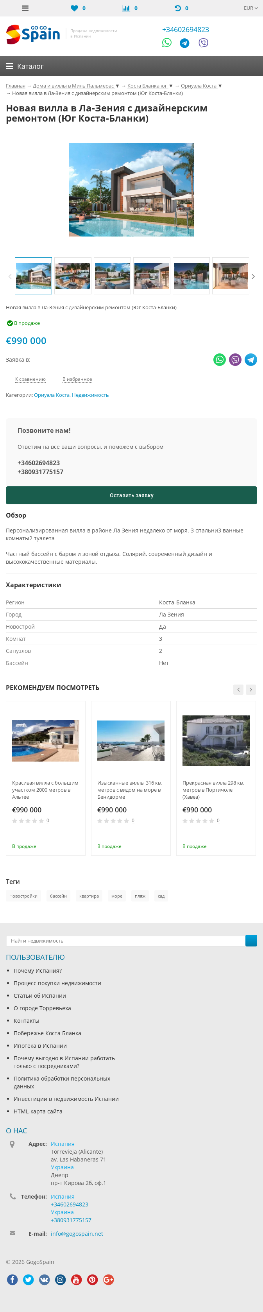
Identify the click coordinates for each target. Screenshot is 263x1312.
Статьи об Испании (40, 995)
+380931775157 (40, 472)
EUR (251, 7)
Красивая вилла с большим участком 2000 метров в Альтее (45, 789)
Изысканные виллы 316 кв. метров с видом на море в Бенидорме (129, 789)
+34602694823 (185, 29)
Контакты (26, 1020)
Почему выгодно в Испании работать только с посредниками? (64, 1062)
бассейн (58, 896)
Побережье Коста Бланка (47, 1033)
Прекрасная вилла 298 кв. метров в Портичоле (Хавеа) (213, 789)
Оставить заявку (132, 495)
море (116, 896)
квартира (89, 896)
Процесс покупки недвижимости (57, 983)
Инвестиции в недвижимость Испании (66, 1098)
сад (161, 896)
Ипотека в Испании (40, 1045)
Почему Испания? (38, 970)
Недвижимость (90, 395)
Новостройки (23, 896)
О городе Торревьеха (42, 1008)
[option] (33, 276)
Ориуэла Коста (52, 395)
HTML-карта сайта (38, 1111)
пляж (140, 896)
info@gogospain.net (77, 1233)
